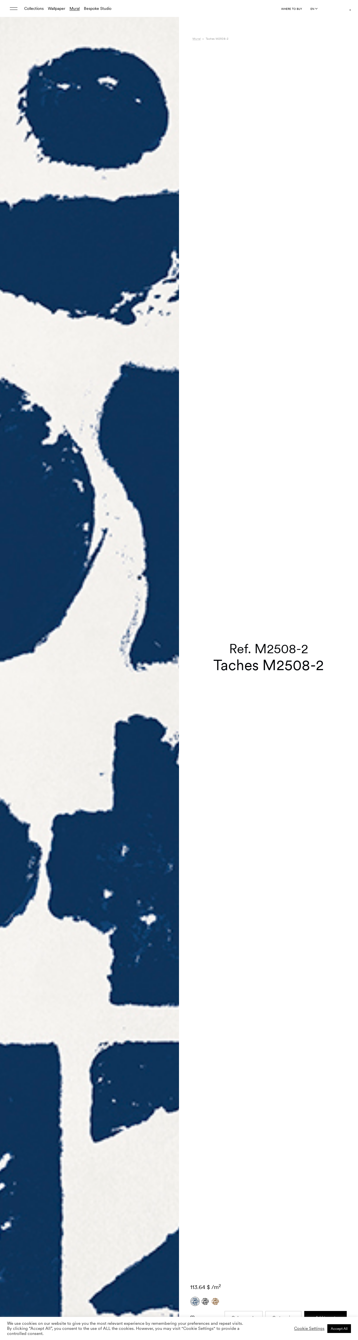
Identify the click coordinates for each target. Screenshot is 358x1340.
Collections (34, 8)
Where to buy (291, 8)
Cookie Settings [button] (309, 1328)
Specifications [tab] (205, 1239)
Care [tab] (197, 1251)
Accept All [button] (339, 1328)
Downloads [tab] (202, 1257)
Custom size (283, 1145)
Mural (75, 8)
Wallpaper (56, 8)
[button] (168, 680)
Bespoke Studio (97, 8)
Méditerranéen (271, 1239)
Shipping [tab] (200, 1263)
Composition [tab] (204, 1245)
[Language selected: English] (313, 8)
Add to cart (325, 1145)
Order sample (244, 1145)
